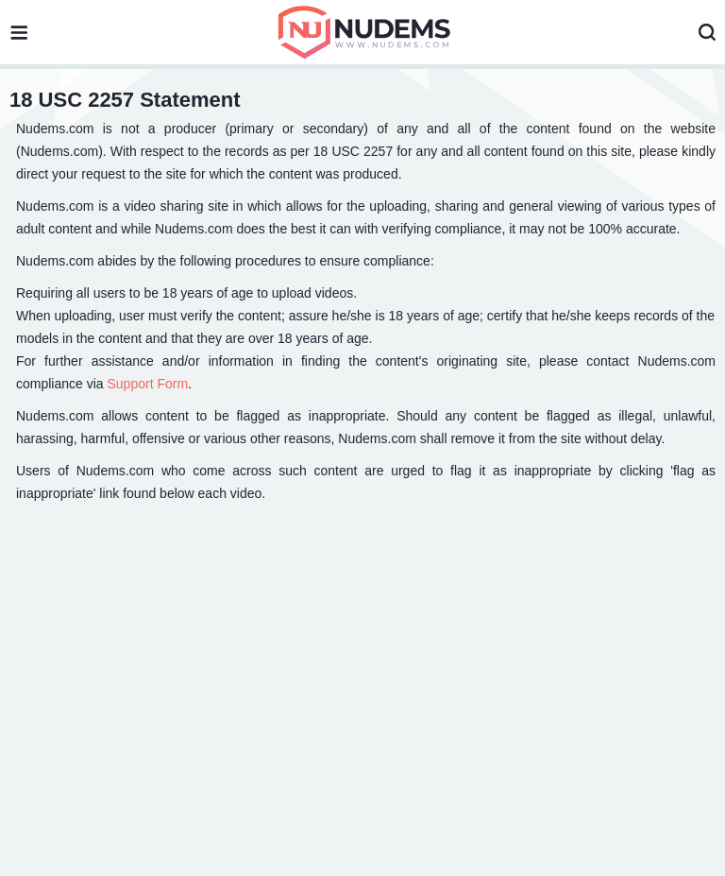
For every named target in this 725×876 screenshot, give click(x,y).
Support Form (148, 383)
